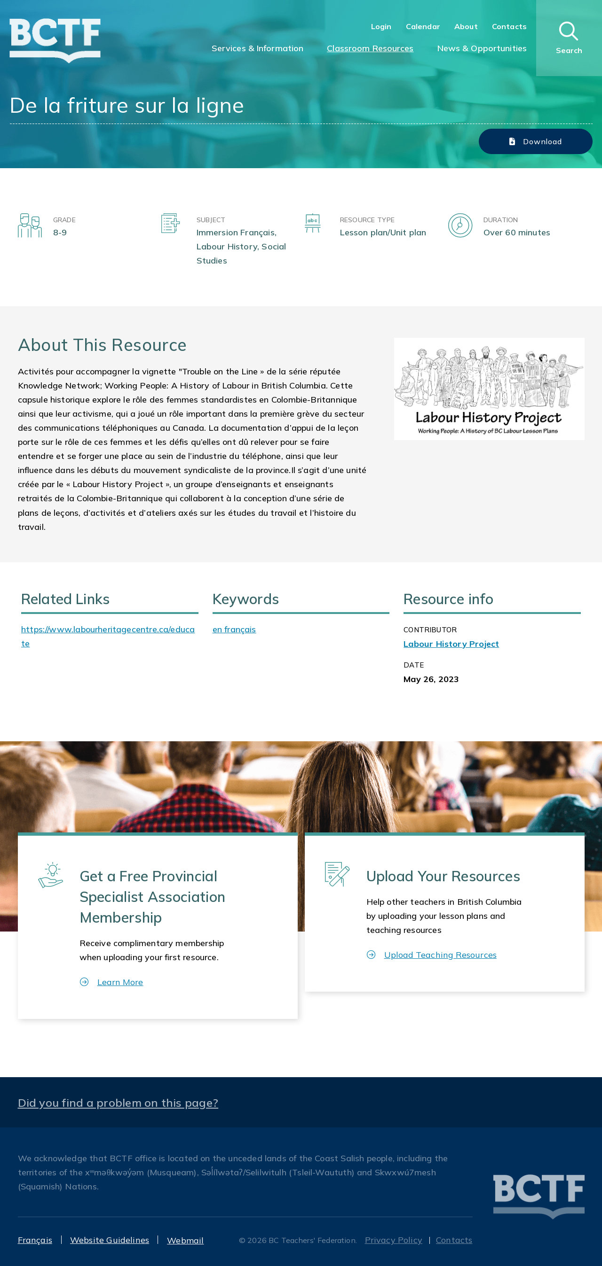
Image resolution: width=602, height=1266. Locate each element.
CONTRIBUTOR (430, 629)
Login (381, 26)
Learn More (111, 982)
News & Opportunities (482, 48)
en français (234, 629)
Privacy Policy (394, 1240)
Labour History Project (451, 643)
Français (35, 1240)
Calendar (423, 26)
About (466, 26)
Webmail (185, 1240)
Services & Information (258, 48)
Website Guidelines (109, 1240)
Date (414, 664)
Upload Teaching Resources (432, 954)
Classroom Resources (370, 48)
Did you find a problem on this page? (118, 1102)
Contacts (509, 26)
